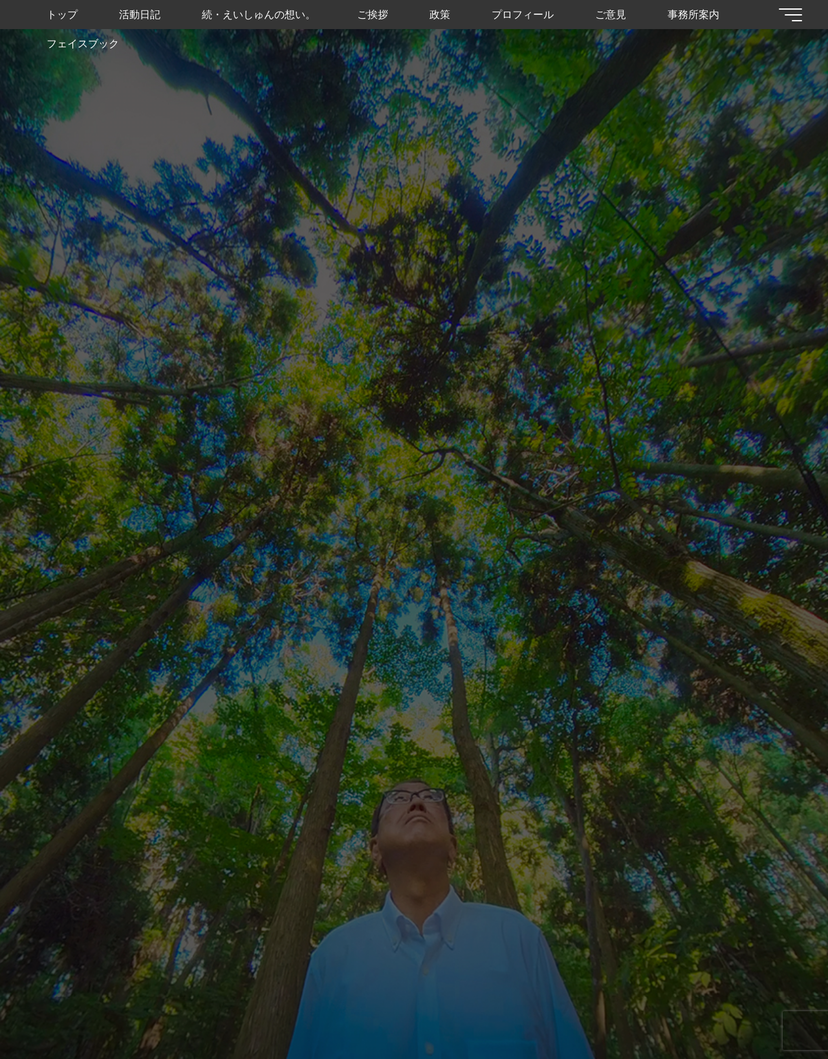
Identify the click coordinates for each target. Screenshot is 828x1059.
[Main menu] (790, 14)
